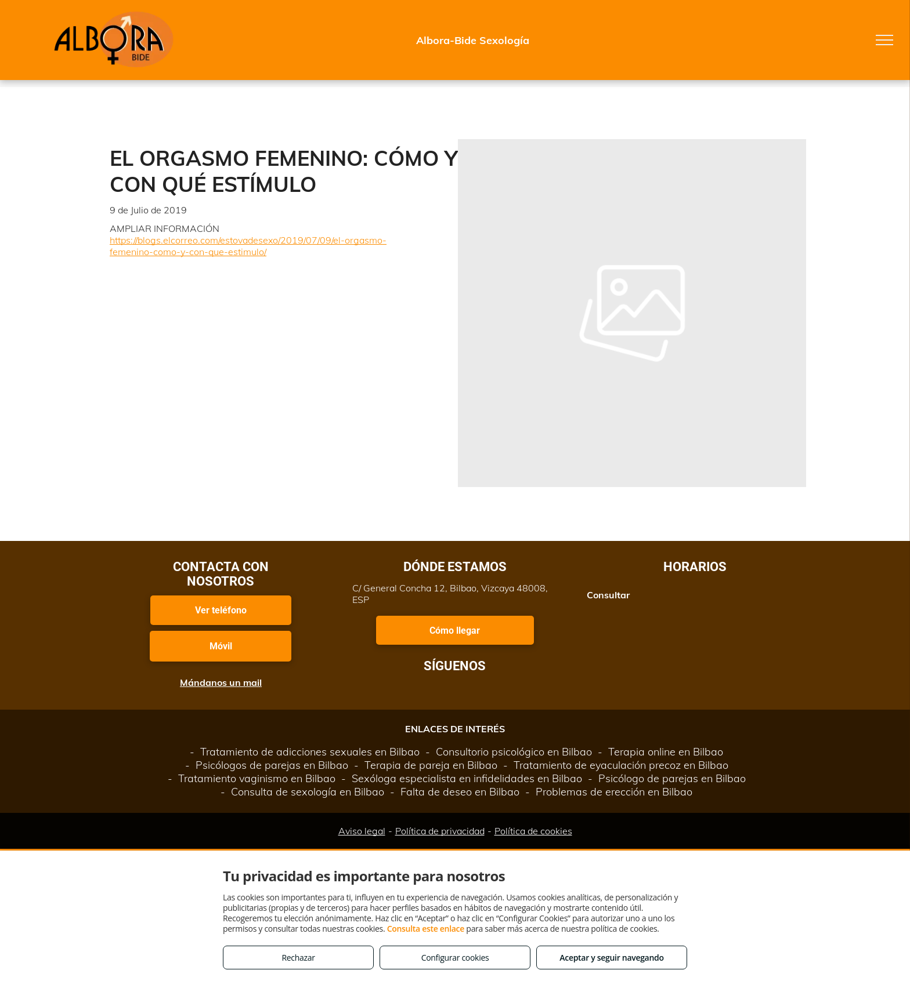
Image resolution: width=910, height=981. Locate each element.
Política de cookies (533, 831)
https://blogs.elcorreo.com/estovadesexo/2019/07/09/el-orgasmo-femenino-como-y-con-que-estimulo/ (248, 245)
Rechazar (298, 957)
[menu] (884, 40)
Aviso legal (361, 831)
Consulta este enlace (425, 928)
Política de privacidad (440, 831)
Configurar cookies (455, 957)
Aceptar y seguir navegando (611, 957)
